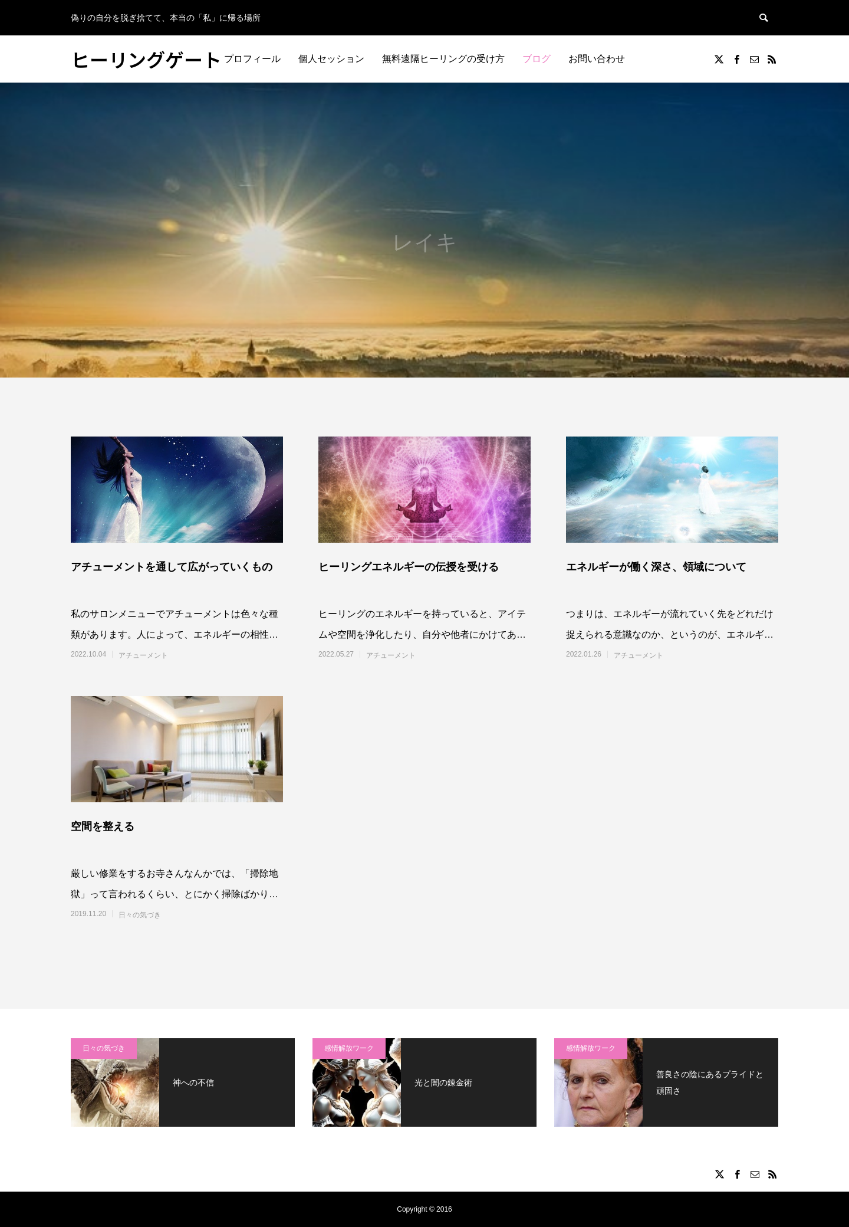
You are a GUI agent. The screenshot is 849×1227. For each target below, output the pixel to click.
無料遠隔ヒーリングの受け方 (443, 59)
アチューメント (143, 655)
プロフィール (252, 59)
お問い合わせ (596, 59)
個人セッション (331, 59)
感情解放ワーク (349, 1048)
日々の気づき (140, 915)
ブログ (536, 59)
